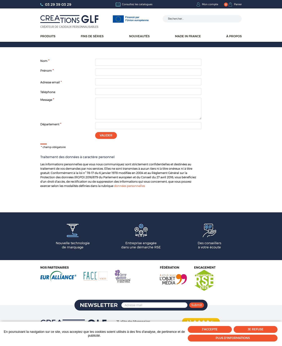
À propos (234, 36)
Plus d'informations (233, 338)
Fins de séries (92, 36)
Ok (236, 18)
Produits (47, 36)
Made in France (188, 36)
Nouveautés (139, 36)
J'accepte (210, 329)
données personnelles (129, 186)
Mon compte (210, 4)
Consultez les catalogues (137, 4)
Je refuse (255, 329)
